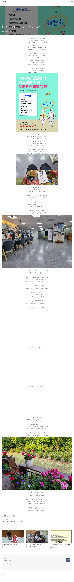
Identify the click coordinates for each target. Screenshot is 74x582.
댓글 (2, 552)
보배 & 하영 (4, 2)
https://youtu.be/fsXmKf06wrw (37, 307)
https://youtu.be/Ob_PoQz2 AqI (37, 347)
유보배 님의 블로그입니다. (9, 560)
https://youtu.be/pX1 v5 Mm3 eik (37, 386)
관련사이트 (3, 574)
